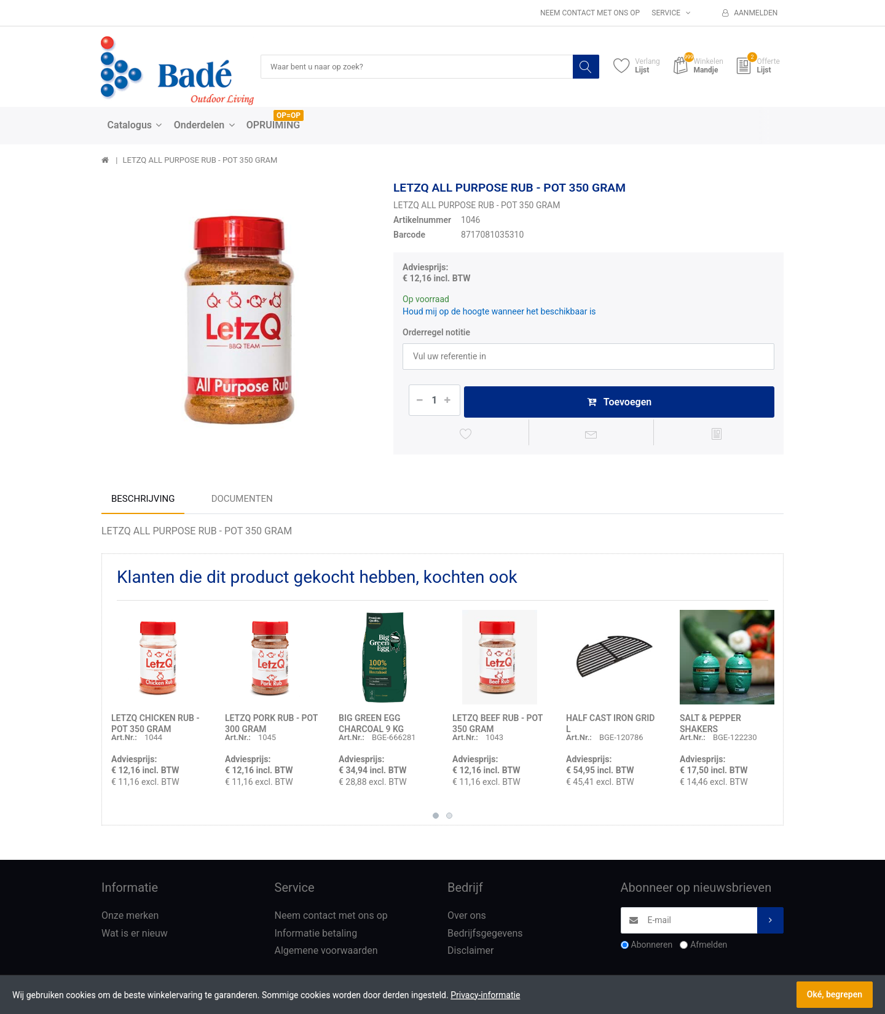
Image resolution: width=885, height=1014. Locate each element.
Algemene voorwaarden (326, 954)
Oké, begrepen (834, 994)
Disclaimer (470, 954)
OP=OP (289, 116)
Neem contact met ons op (590, 13)
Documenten (242, 501)
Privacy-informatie (485, 995)
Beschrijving (143, 501)
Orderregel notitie (436, 333)
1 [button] (436, 819)
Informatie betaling (316, 936)
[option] (238, 317)
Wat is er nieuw (134, 936)
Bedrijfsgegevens (485, 936)
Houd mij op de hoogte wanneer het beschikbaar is (499, 312)
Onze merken (130, 918)
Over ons (466, 918)
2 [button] (449, 819)
